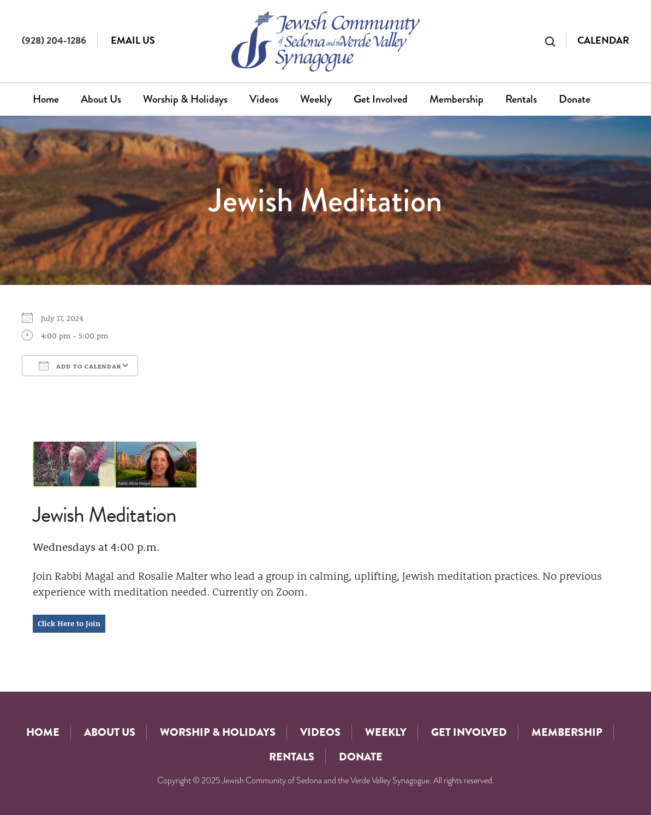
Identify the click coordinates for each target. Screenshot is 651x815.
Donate (574, 99)
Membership (456, 99)
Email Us (133, 40)
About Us (101, 99)
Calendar (603, 40)
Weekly (316, 99)
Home (46, 99)
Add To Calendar (80, 366)
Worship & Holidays (185, 99)
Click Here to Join (69, 623)
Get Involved (381, 99)
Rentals (521, 99)
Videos (263, 99)
